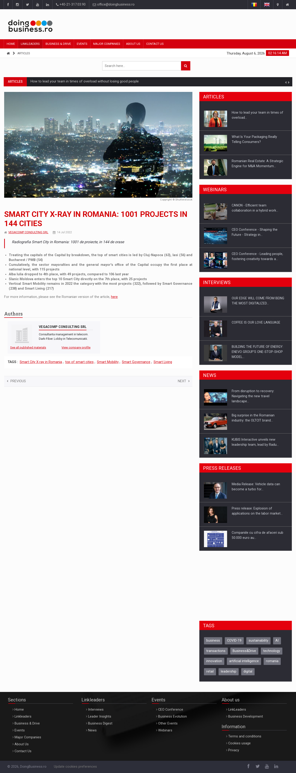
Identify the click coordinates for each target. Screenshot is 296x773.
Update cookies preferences (75, 767)
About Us (133, 43)
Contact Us (155, 43)
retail (210, 671)
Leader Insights (99, 716)
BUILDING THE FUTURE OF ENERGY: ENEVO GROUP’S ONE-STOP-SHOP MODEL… (257, 352)
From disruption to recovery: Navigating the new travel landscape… (253, 396)
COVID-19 (234, 641)
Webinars (165, 730)
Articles (23, 53)
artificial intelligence (244, 661)
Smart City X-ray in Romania (41, 362)
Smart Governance (136, 362)
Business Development (245, 716)
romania (272, 661)
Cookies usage (239, 743)
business (213, 641)
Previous (16, 381)
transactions (215, 651)
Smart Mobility (108, 362)
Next (184, 381)
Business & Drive (58, 43)
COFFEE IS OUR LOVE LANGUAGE (256, 322)
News (92, 730)
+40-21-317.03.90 (71, 4)
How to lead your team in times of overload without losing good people (85, 81)
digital (248, 671)
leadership (228, 671)
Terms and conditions (244, 736)
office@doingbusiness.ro (114, 4)
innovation (214, 661)
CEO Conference (170, 710)
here (114, 297)
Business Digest (100, 723)
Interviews (96, 710)
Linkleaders (30, 43)
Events (82, 43)
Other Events (168, 723)
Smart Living (163, 362)
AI (277, 641)
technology (271, 651)
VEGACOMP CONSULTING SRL (28, 232)
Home (11, 43)
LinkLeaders (237, 710)
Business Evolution (172, 716)
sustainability (258, 641)
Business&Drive (244, 651)
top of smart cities (79, 362)
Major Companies (106, 43)
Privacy (233, 750)
